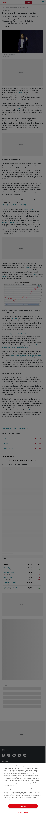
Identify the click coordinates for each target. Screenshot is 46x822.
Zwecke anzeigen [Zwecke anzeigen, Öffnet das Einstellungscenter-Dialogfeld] (23, 812)
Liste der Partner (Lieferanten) (12, 801)
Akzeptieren (23, 806)
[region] (23, 792)
